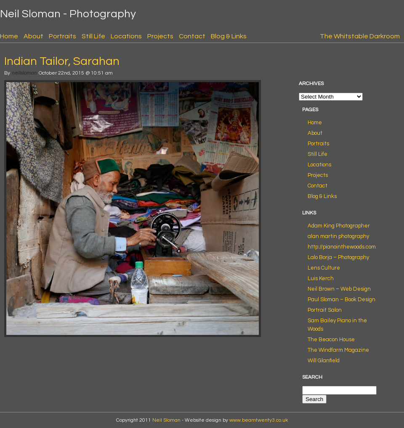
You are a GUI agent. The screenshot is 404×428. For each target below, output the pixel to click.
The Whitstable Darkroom (360, 36)
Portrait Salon (325, 310)
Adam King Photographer (339, 226)
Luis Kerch (321, 278)
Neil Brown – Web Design (339, 289)
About (33, 36)
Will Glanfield (324, 361)
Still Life (93, 36)
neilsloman (24, 73)
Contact (192, 36)
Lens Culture (324, 268)
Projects (160, 36)
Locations (126, 36)
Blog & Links (229, 36)
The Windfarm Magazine (338, 350)
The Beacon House (331, 339)
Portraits (62, 36)
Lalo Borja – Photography (338, 257)
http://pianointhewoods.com (342, 247)
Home (9, 36)
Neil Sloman (166, 420)
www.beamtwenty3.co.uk (258, 420)
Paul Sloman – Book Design (341, 299)
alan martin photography (338, 236)
